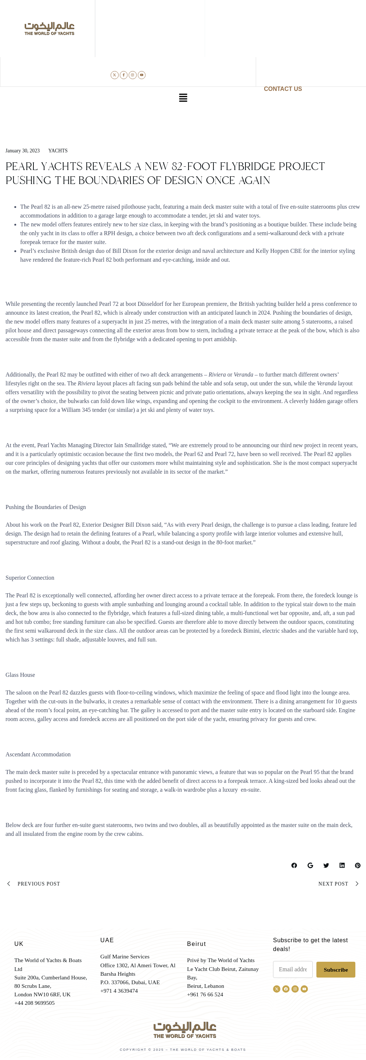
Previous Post (33, 884)
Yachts (59, 150)
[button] (183, 99)
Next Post (338, 884)
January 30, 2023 (23, 150)
